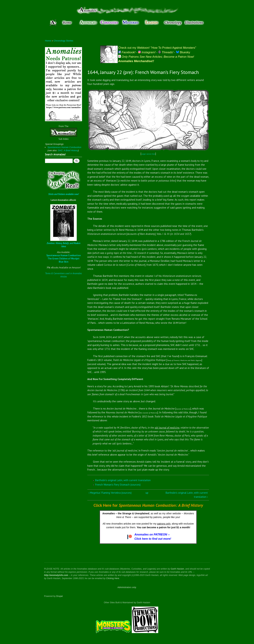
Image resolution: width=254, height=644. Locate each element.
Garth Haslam (177, 569)
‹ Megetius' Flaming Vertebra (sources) (110, 492)
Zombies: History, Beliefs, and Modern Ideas (63, 245)
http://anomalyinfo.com (56, 575)
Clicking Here (112, 578)
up (147, 492)
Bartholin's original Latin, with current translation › (187, 494)
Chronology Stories (63, 40)
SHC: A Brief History (68, 150)
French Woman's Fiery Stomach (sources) (118, 484)
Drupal (59, 596)
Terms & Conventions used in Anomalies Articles (63, 275)
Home (48, 40)
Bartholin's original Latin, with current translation (123, 480)
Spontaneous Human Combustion (64, 147)
